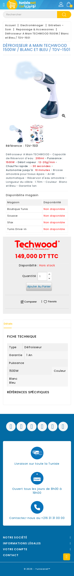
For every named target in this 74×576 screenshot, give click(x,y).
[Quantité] (42, 276)
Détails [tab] (8, 323)
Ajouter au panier (39, 286)
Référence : (15, 146)
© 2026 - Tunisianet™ (37, 569)
